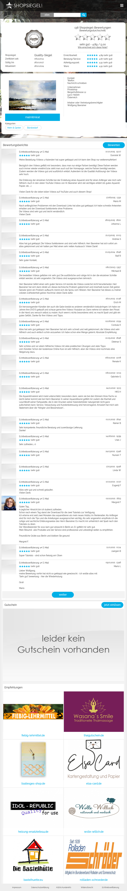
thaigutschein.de (94, 735)
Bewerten (114, 145)
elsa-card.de (94, 783)
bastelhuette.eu (33, 879)
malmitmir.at (32, 117)
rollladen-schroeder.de (94, 879)
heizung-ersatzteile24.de (33, 831)
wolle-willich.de (94, 831)
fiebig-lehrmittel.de (33, 735)
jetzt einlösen (112, 604)
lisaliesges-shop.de (33, 783)
